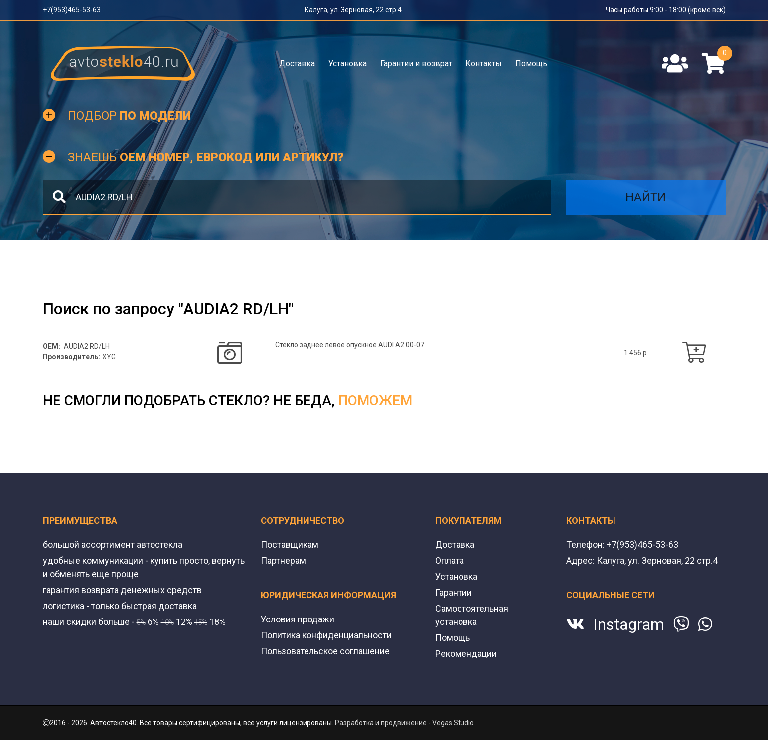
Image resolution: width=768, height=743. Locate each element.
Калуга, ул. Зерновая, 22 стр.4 (353, 10)
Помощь (531, 63)
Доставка (297, 63)
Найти (645, 197)
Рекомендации (466, 653)
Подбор (129, 116)
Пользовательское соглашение (325, 651)
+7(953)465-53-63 (72, 10)
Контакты (483, 63)
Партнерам (283, 560)
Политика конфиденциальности (326, 635)
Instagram (628, 624)
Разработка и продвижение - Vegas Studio (404, 723)
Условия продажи (297, 619)
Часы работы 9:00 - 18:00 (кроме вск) (666, 10)
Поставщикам (289, 544)
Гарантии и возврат (416, 63)
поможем (375, 400)
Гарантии (453, 592)
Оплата (449, 560)
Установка (347, 63)
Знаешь (206, 157)
